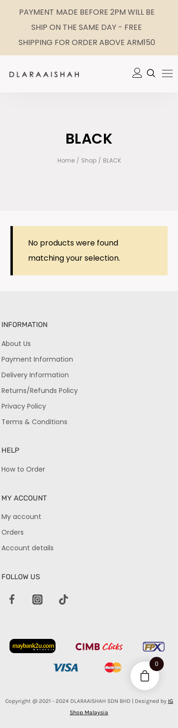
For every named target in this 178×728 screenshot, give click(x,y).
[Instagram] (38, 600)
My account (21, 516)
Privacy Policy (23, 406)
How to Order (23, 469)
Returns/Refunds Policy (39, 390)
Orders (12, 532)
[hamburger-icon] (167, 74)
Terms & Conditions (34, 422)
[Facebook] (11, 600)
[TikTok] (63, 600)
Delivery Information (35, 375)
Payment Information (37, 359)
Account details (27, 548)
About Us (16, 343)
